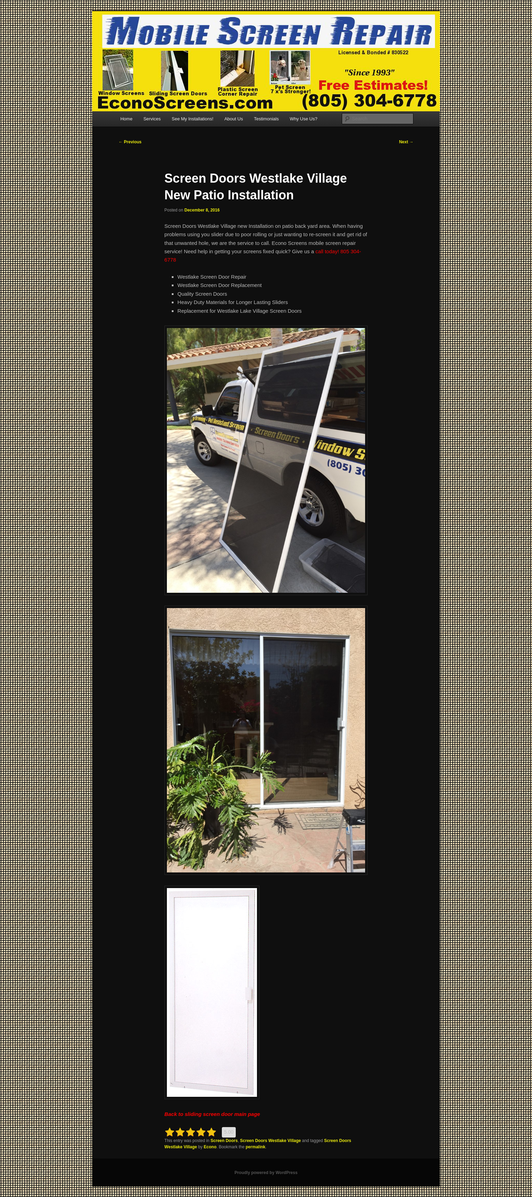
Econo (210, 1146)
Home (126, 118)
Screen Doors (224, 1140)
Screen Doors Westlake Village (270, 1140)
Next (406, 141)
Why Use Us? (303, 118)
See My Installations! (192, 118)
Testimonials (266, 118)
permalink (256, 1146)
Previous (130, 141)
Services (152, 118)
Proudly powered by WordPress (265, 1172)
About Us (233, 118)
